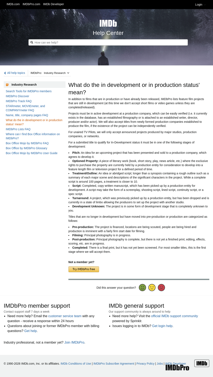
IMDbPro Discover (17, 96)
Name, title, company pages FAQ (27, 115)
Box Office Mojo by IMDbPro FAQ (27, 143)
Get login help (162, 326)
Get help (30, 331)
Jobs (160, 363)
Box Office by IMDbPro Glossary (26, 148)
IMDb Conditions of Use (76, 363)
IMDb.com (13, 4)
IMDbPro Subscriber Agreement (113, 363)
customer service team (64, 316)
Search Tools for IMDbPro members (28, 91)
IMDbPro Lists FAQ (18, 129)
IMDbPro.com (31, 4)
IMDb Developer (53, 4)
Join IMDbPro (74, 342)
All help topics (14, 72)
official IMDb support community (174, 316)
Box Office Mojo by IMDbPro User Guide (31, 153)
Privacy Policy (145, 363)
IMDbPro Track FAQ (19, 101)
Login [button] (200, 4)
